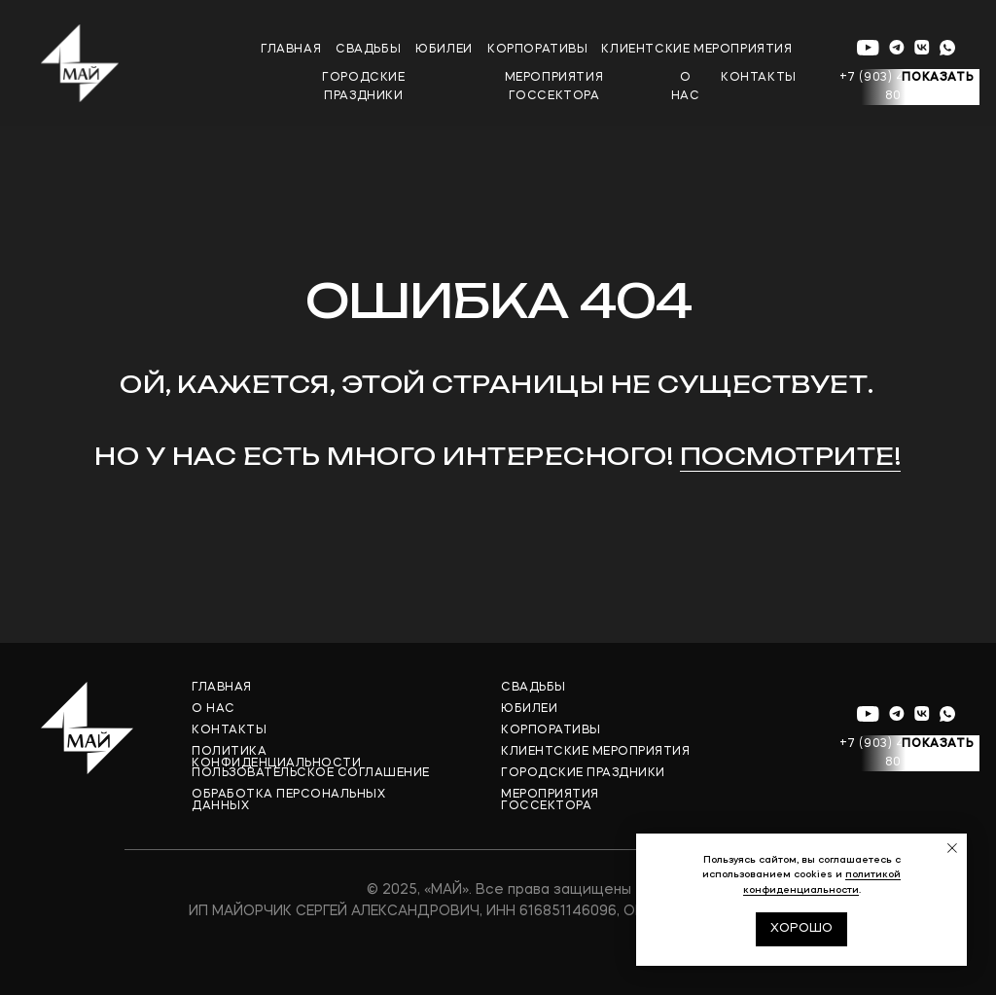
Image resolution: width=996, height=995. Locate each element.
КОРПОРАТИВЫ (551, 730)
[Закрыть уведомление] (952, 848)
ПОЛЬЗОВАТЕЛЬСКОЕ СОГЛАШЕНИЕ (311, 773)
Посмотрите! (791, 456)
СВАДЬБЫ (533, 687)
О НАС (213, 709)
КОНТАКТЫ (229, 730)
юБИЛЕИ (444, 49)
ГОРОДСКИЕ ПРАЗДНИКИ (583, 773)
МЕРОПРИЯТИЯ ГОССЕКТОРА (550, 800)
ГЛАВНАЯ (222, 687)
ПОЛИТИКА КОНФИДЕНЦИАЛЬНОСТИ (276, 757)
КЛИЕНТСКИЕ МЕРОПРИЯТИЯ (595, 752)
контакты (759, 78)
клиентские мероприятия (696, 49)
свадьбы (368, 49)
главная (291, 49)
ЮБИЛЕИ (529, 709)
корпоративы (537, 49)
